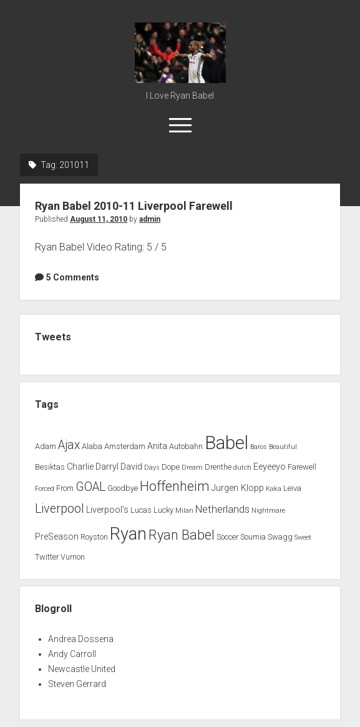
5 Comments (72, 277)
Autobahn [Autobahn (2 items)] (186, 446)
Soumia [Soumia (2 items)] (253, 537)
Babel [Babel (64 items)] (226, 442)
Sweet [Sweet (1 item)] (302, 537)
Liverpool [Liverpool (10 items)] (59, 509)
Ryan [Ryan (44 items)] (128, 534)
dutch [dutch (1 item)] (242, 467)
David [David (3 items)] (131, 467)
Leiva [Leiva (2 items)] (292, 488)
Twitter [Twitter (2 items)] (47, 556)
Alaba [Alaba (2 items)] (92, 446)
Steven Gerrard (77, 684)
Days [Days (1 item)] (152, 467)
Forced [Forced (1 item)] (44, 489)
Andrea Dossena (81, 639)
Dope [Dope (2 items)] (171, 467)
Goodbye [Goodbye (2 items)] (122, 488)
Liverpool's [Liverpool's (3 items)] (107, 510)
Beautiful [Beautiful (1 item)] (283, 447)
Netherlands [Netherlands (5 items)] (222, 509)
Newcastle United (81, 669)
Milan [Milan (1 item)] (184, 511)
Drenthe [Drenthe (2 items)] (218, 467)
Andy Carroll (72, 654)
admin (149, 219)
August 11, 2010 (98, 219)
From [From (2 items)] (65, 488)
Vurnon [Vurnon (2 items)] (73, 556)
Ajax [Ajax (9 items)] (69, 445)
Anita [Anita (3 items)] (157, 446)
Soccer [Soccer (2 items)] (227, 537)
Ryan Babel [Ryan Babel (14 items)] (181, 535)
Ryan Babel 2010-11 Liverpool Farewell (134, 205)
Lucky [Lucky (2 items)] (163, 510)
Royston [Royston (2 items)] (94, 537)
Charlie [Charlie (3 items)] (80, 467)
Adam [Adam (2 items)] (45, 446)
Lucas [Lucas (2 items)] (141, 510)
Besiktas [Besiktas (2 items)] (50, 467)
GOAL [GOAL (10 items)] (90, 487)
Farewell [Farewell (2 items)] (302, 467)
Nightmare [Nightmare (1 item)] (268, 511)
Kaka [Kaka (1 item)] (273, 489)
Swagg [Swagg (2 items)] (280, 537)
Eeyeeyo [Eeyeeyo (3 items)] (269, 467)
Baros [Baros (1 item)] (258, 447)
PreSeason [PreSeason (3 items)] (57, 537)
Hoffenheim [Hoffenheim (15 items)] (175, 486)
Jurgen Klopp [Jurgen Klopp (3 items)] (238, 488)
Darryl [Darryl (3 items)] (107, 467)
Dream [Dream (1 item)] (192, 467)
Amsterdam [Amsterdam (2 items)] (124, 446)
